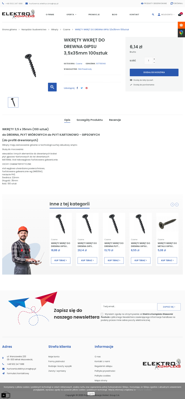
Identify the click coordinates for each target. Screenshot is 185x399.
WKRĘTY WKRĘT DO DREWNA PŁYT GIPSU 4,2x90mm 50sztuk (114, 244)
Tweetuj (82, 88)
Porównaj (177, 3)
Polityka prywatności (105, 370)
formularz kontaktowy (18, 372)
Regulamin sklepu (103, 365)
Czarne (79, 63)
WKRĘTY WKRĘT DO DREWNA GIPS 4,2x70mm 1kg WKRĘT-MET (87, 244)
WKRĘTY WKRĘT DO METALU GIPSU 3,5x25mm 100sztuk (167, 244)
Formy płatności (56, 360)
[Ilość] (148, 60)
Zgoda (91, 393)
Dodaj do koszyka (154, 72)
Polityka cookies (103, 375)
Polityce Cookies (143, 390)
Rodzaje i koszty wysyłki (60, 365)
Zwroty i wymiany (57, 370)
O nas (98, 355)
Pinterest (87, 88)
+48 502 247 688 (14, 3)
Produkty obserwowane (153, 3)
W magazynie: (70, 69)
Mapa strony (101, 379)
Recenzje (115, 119)
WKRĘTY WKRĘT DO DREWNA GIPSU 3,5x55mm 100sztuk (140, 244)
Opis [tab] (67, 119)
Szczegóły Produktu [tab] (90, 119)
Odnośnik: (91, 63)
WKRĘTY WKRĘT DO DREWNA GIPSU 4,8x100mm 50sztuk (60, 244)
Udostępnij (77, 88)
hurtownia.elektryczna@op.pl (44, 3)
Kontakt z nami (102, 360)
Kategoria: (69, 63)
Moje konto (54, 355)
